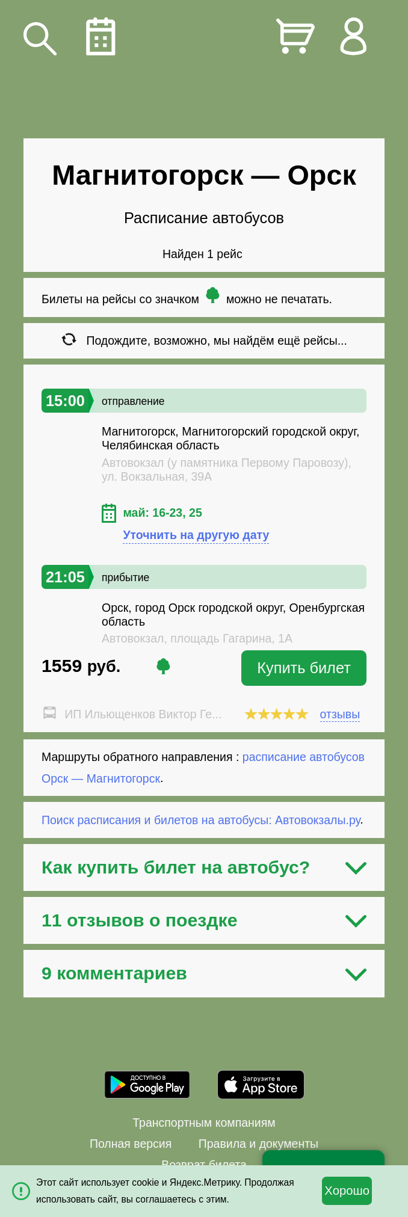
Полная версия (131, 1143)
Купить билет (304, 667)
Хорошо (346, 1190)
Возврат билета (204, 1164)
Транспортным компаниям (203, 1122)
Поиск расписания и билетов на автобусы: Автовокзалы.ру (201, 819)
